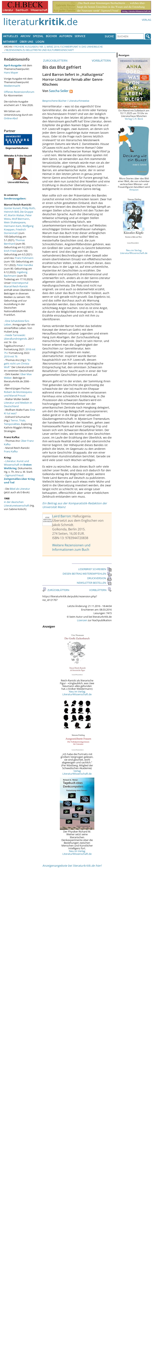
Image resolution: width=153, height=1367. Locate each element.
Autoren (65, 36)
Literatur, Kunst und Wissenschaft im (18, 464)
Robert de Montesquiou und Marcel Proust (18, 393)
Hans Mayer (11, 72)
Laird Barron (61, 516)
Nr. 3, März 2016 (49, 46)
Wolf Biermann (20, 219)
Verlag (146, 20)
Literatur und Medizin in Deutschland (18, 404)
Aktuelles (10, 36)
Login (40, 41)
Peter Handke (25, 265)
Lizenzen (82, 620)
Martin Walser (16, 215)
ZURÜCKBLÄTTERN (55, 60)
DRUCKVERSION (99, 578)
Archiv (25, 36)
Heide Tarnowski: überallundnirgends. (16, 336)
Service (80, 36)
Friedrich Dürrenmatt (15, 231)
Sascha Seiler (59, 91)
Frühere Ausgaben (26, 46)
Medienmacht (12, 85)
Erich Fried (10, 251)
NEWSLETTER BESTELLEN (94, 582)
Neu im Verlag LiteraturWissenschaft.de (77, 693)
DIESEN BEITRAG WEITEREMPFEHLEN (87, 573)
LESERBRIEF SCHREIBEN (95, 569)
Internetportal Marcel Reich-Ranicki (16, 284)
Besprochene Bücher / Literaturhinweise (65, 100)
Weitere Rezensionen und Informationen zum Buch (71, 547)
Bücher (51, 36)
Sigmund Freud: (19, 479)
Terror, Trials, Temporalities (15, 422)
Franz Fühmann (24, 258)
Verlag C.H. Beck (134, 118)
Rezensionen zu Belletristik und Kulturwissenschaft (40, 50)
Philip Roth (28, 208)
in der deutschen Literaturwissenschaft (16, 503)
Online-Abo (10, 118)
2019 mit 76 (10, 356)
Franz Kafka (11, 451)
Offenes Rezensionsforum (19, 92)
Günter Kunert (12, 208)
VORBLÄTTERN (102, 60)
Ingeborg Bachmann (15, 273)
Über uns (26, 41)
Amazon (133, 189)
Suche (109, 36)
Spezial (38, 36)
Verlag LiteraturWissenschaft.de (77, 772)
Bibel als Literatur (20, 488)
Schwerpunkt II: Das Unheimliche (82, 46)
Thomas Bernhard (14, 241)
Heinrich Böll (11, 211)
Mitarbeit (10, 41)
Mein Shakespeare (14, 222)
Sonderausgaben (14, 198)
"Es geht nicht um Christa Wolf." (17, 363)
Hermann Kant (12, 226)
